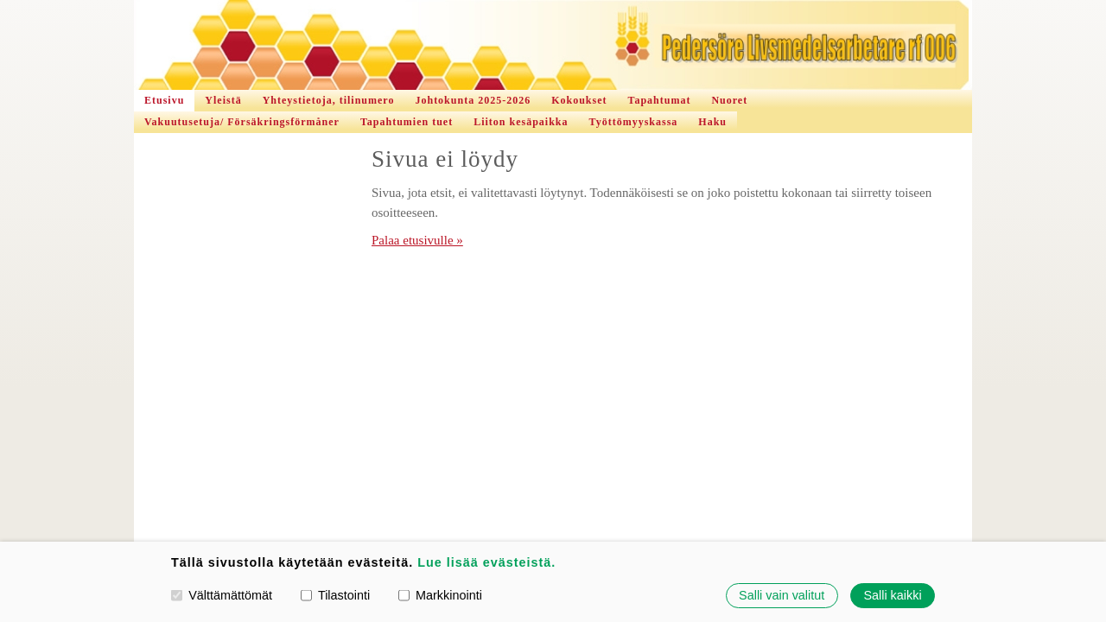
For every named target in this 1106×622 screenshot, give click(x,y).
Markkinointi (440, 595)
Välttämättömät (221, 595)
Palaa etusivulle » (417, 240)
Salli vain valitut (781, 595)
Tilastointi (335, 595)
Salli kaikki (892, 595)
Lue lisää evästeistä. (486, 562)
